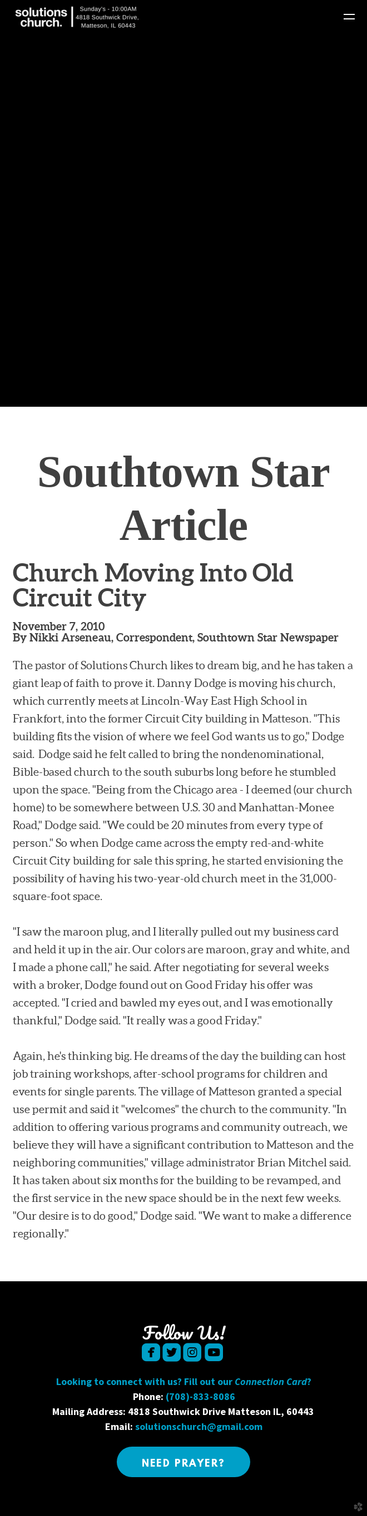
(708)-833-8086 (200, 1396)
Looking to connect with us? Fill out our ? (183, 1381)
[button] (184, 1462)
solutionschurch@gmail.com (198, 1426)
